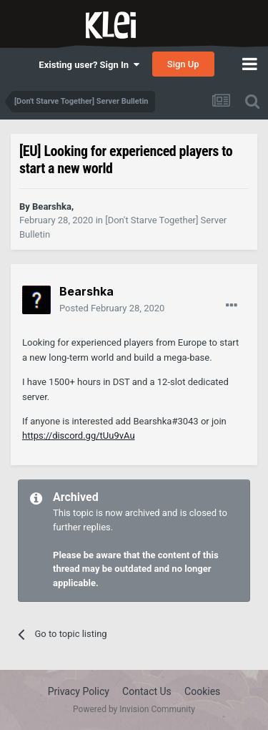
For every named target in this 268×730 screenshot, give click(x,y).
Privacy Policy (78, 691)
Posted (111, 308)
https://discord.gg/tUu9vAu (78, 435)
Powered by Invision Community (134, 709)
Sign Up (183, 64)
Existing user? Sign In (89, 64)
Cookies (202, 691)
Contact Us (147, 691)
